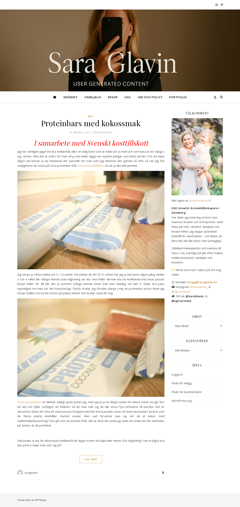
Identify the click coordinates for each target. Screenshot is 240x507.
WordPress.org (181, 401)
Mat (91, 116)
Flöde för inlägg (181, 383)
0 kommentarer (102, 132)
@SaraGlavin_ (199, 287)
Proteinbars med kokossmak (91, 123)
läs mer (91, 459)
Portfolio (178, 97)
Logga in (177, 374)
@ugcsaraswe (180, 291)
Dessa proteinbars (29, 402)
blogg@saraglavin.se (202, 282)
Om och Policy (150, 97)
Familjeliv (93, 97)
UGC (127, 97)
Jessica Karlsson (199, 200)
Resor (113, 97)
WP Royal (40, 500)
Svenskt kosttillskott (91, 165)
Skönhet (70, 97)
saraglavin (31, 472)
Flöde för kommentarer (186, 392)
